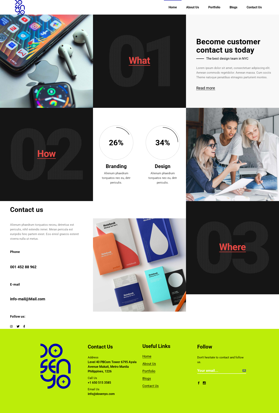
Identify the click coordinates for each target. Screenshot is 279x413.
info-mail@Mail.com (27, 299)
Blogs (146, 378)
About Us (149, 364)
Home (146, 356)
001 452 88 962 (23, 267)
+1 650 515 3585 (99, 382)
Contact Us (150, 386)
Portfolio (148, 371)
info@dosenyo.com (101, 394)
